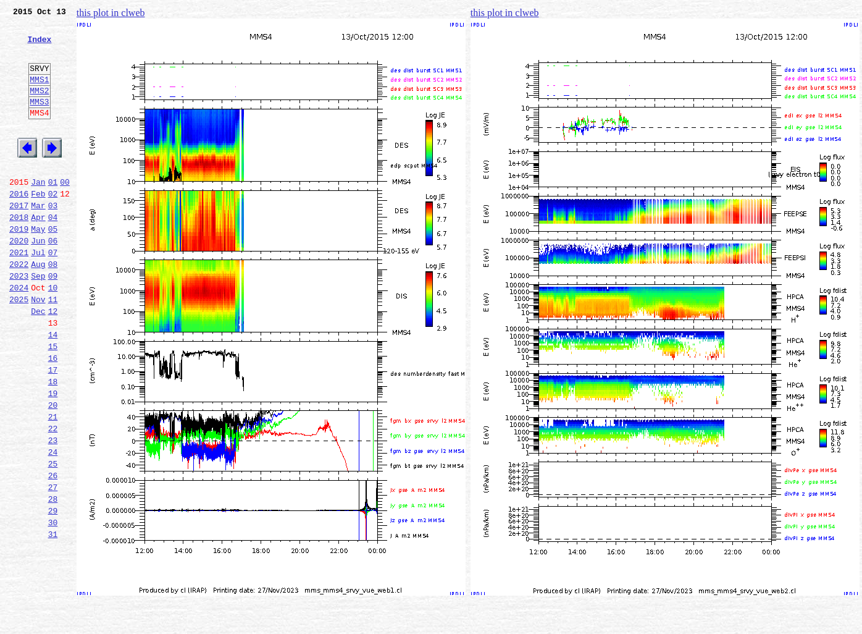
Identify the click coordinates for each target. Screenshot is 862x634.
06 (53, 279)
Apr (38, 252)
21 (53, 483)
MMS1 (39, 93)
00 (65, 211)
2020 (18, 279)
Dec (38, 360)
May (38, 265)
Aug (38, 306)
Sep (38, 320)
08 (53, 306)
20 (53, 469)
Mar (38, 238)
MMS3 (39, 119)
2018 (18, 252)
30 (53, 605)
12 (53, 360)
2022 (18, 306)
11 (53, 347)
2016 (18, 224)
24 (53, 524)
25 (53, 537)
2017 (18, 238)
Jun (38, 279)
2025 (18, 347)
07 (53, 292)
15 (53, 401)
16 (53, 415)
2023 (18, 320)
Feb (38, 224)
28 (53, 578)
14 (53, 388)
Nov (38, 347)
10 (53, 333)
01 (53, 211)
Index (39, 46)
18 (53, 442)
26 (53, 551)
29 (53, 592)
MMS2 (39, 106)
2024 (18, 333)
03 (53, 238)
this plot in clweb (111, 12)
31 (53, 619)
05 (53, 265)
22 (53, 496)
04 (53, 252)
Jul (38, 292)
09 (53, 320)
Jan (38, 211)
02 (53, 224)
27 (53, 564)
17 (53, 428)
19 (53, 456)
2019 (18, 265)
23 (53, 510)
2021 (18, 292)
